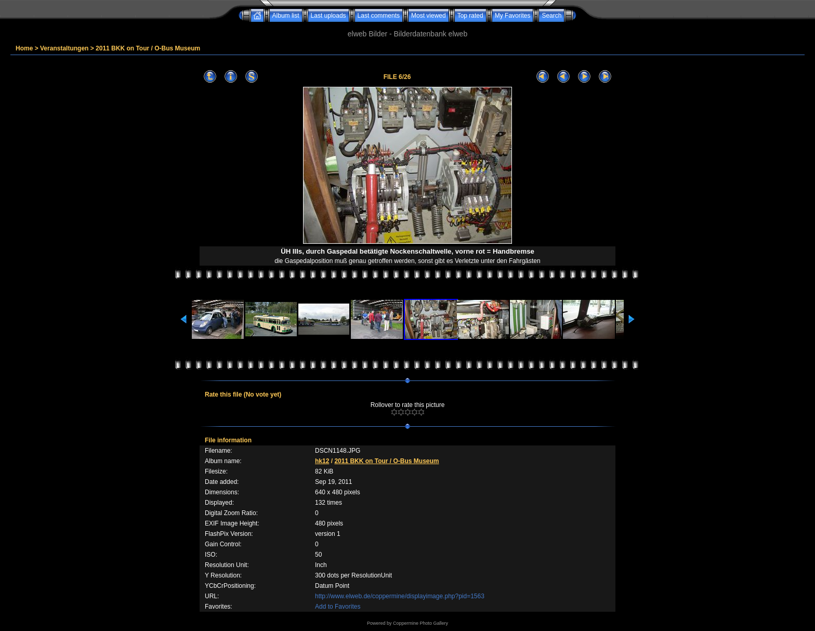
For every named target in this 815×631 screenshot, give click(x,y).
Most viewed (428, 15)
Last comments (379, 15)
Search (551, 15)
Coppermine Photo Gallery (420, 623)
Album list (285, 15)
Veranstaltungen (64, 48)
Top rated (470, 15)
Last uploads (328, 15)
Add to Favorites (337, 606)
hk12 (322, 461)
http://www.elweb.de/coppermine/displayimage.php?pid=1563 (399, 596)
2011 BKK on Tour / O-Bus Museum (148, 48)
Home (24, 48)
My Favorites (513, 15)
